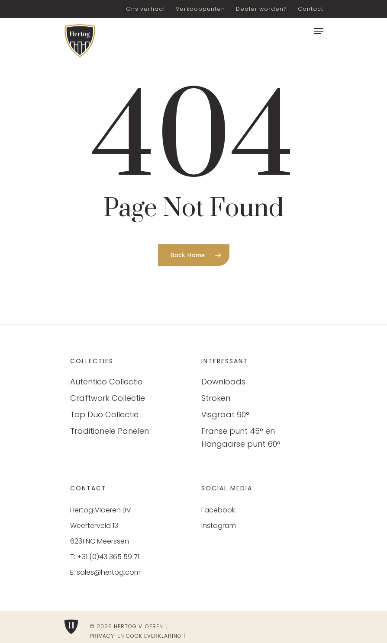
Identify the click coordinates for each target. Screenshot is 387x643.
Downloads (223, 381)
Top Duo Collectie (104, 414)
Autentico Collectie (106, 381)
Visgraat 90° (225, 414)
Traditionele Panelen (109, 430)
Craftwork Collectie (107, 398)
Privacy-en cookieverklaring (136, 636)
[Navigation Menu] (318, 31)
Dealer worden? (261, 9)
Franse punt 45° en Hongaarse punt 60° (241, 437)
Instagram (218, 526)
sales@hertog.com (109, 572)
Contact (310, 9)
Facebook (218, 510)
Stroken (215, 398)
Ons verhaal (145, 9)
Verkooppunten (200, 9)
